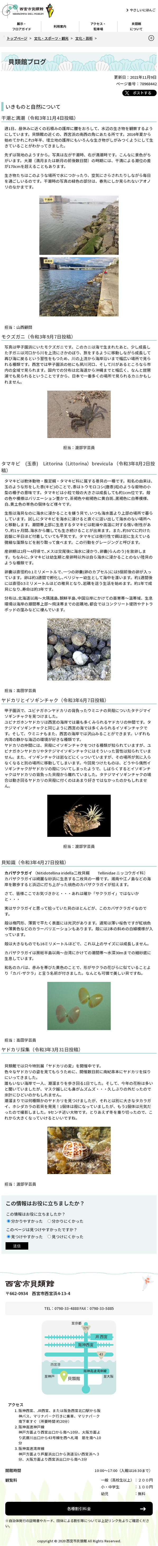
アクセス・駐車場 (98, 26)
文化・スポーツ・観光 (51, 38)
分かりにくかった (67, 1221)
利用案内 (60, 26)
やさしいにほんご (142, 10)
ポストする (142, 92)
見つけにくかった (67, 1236)
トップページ (17, 38)
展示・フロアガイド (21, 26)
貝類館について (136, 26)
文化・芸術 (83, 38)
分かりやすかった (27, 1221)
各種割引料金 (79, 1508)
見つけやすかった (27, 1236)
